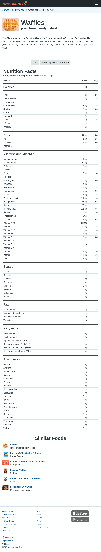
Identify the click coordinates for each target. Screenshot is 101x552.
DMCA (39, 524)
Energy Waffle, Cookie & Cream (26, 453)
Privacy (39, 521)
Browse (5, 10)
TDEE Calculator (8, 518)
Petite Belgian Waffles (21, 487)
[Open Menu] (96, 4)
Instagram (7, 540)
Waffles (20, 10)
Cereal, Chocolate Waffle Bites (25, 478)
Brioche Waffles (18, 470)
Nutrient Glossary (9, 521)
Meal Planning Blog (9, 524)
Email (6, 544)
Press (39, 515)
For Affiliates (41, 518)
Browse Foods (7, 512)
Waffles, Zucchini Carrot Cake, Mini (27, 461)
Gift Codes (6, 527)
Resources (6, 530)
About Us (40, 512)
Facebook (7, 537)
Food (13, 10)
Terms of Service (43, 527)
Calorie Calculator (9, 515)
